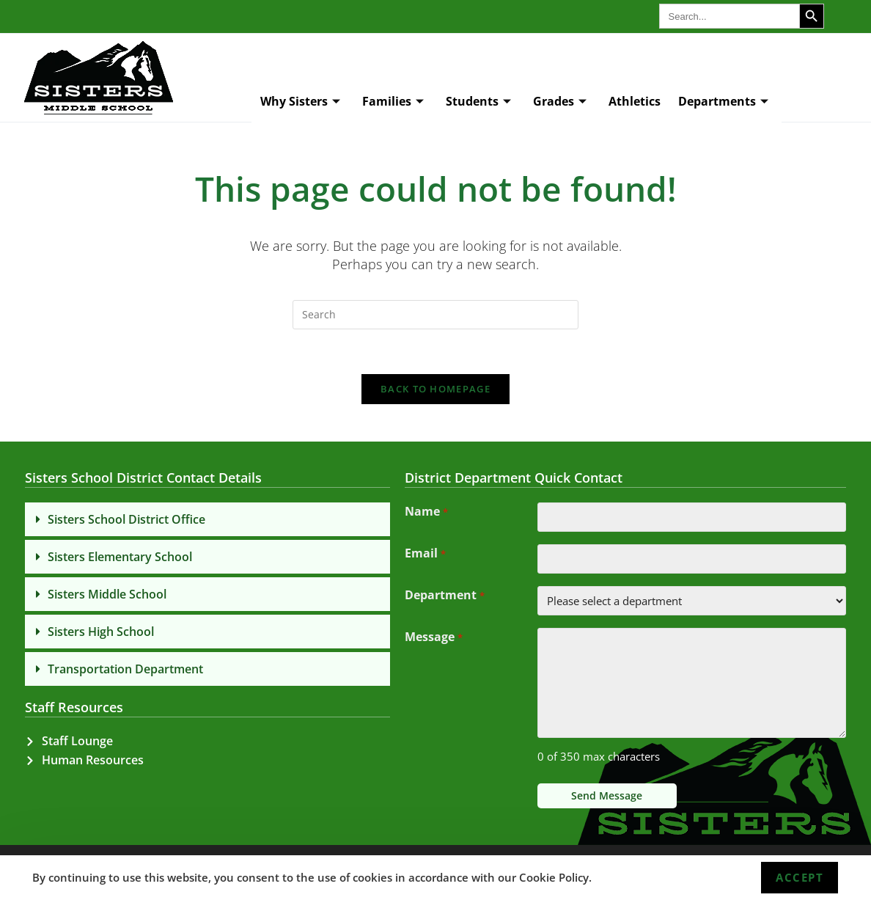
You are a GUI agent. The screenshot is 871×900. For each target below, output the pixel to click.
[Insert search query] (435, 314)
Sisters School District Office (126, 519)
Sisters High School (101, 631)
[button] (207, 519)
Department (444, 596)
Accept (799, 877)
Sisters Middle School (107, 594)
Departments (723, 101)
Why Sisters (300, 101)
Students (478, 101)
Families (393, 101)
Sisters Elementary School (120, 557)
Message (433, 638)
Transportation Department (125, 669)
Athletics (635, 101)
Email (425, 554)
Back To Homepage (435, 388)
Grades (560, 101)
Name (426, 512)
